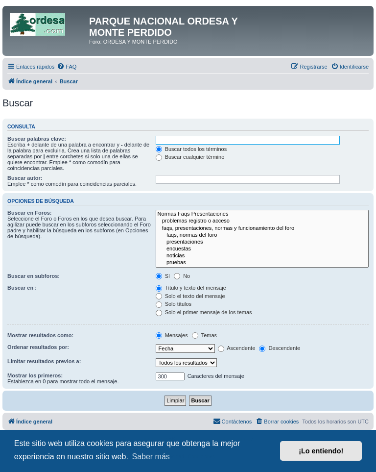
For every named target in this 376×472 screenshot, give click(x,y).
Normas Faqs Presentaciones (262, 214)
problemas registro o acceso (262, 221)
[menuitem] (66, 67)
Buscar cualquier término (190, 157)
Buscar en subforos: (33, 276)
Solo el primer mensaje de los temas (204, 312)
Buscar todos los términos (191, 149)
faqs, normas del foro (262, 235)
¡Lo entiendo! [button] (321, 451)
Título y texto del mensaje (191, 288)
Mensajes (172, 335)
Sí (163, 276)
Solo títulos (173, 304)
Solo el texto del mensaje (190, 296)
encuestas (262, 249)
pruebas (262, 262)
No (182, 276)
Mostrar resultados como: (40, 335)
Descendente (279, 348)
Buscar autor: (25, 178)
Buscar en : (22, 288)
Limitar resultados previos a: (44, 361)
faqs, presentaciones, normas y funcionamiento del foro (262, 228)
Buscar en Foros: (29, 213)
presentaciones (262, 242)
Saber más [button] (150, 456)
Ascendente (237, 348)
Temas (204, 335)
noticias (262, 255)
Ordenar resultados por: (38, 347)
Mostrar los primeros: (35, 375)
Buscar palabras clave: (36, 139)
